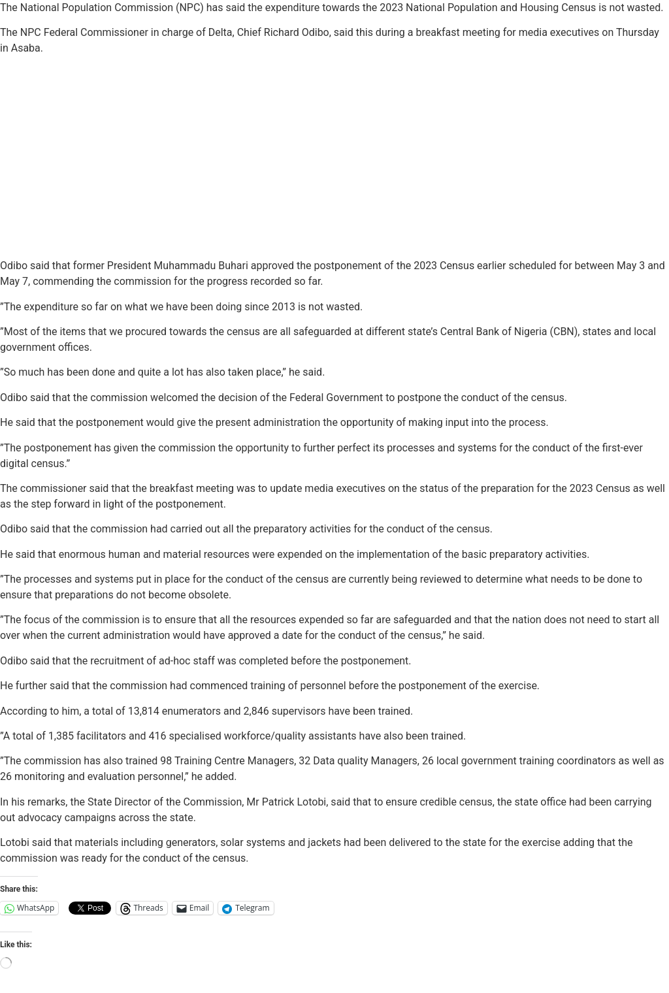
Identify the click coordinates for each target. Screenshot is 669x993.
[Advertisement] (334, 157)
